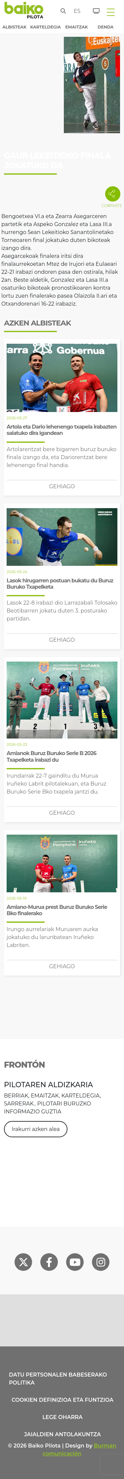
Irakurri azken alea (36, 1129)
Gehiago (62, 486)
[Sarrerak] (92, 10)
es (76, 11)
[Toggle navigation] (111, 12)
